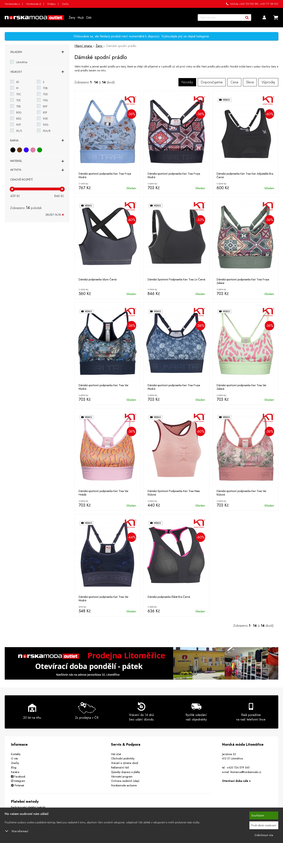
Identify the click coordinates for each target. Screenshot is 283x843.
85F (45, 112)
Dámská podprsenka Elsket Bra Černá (169, 597)
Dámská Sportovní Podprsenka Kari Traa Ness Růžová (174, 492)
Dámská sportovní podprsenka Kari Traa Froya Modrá (105, 175)
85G (18, 119)
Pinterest (17, 785)
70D (45, 94)
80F (45, 106)
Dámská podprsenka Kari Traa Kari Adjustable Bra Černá (245, 175)
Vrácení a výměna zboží (124, 763)
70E (18, 100)
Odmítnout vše (264, 835)
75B (18, 106)
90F (18, 125)
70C (18, 94)
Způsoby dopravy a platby (125, 772)
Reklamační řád (120, 767)
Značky (65, 4)
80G (18, 112)
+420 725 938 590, (249, 4)
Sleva (250, 82)
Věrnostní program (121, 777)
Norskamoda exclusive (124, 785)
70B (45, 88)
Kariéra (15, 772)
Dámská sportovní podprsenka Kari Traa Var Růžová (241, 492)
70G (45, 100)
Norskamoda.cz (12, 4)
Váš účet (116, 754)
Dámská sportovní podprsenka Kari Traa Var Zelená (241, 387)
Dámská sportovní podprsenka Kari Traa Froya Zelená (243, 281)
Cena (234, 82)
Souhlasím (257, 815)
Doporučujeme (212, 82)
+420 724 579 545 (238, 767)
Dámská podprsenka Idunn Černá (98, 279)
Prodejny (51, 4)
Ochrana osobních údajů (125, 781)
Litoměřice (21, 62)
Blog (13, 767)
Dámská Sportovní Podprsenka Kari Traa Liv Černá (176, 279)
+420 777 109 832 (269, 4)
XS (17, 82)
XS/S (19, 131)
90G (45, 125)
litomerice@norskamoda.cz (245, 772)
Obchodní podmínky (122, 758)
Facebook (18, 777)
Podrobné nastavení (264, 825)
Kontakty (15, 754)
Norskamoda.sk (33, 4)
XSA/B (47, 131)
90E (45, 119)
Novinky (187, 82)
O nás (14, 758)
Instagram (18, 781)
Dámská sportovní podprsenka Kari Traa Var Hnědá (104, 492)
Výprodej (268, 82)
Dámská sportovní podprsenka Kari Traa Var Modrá (104, 387)
